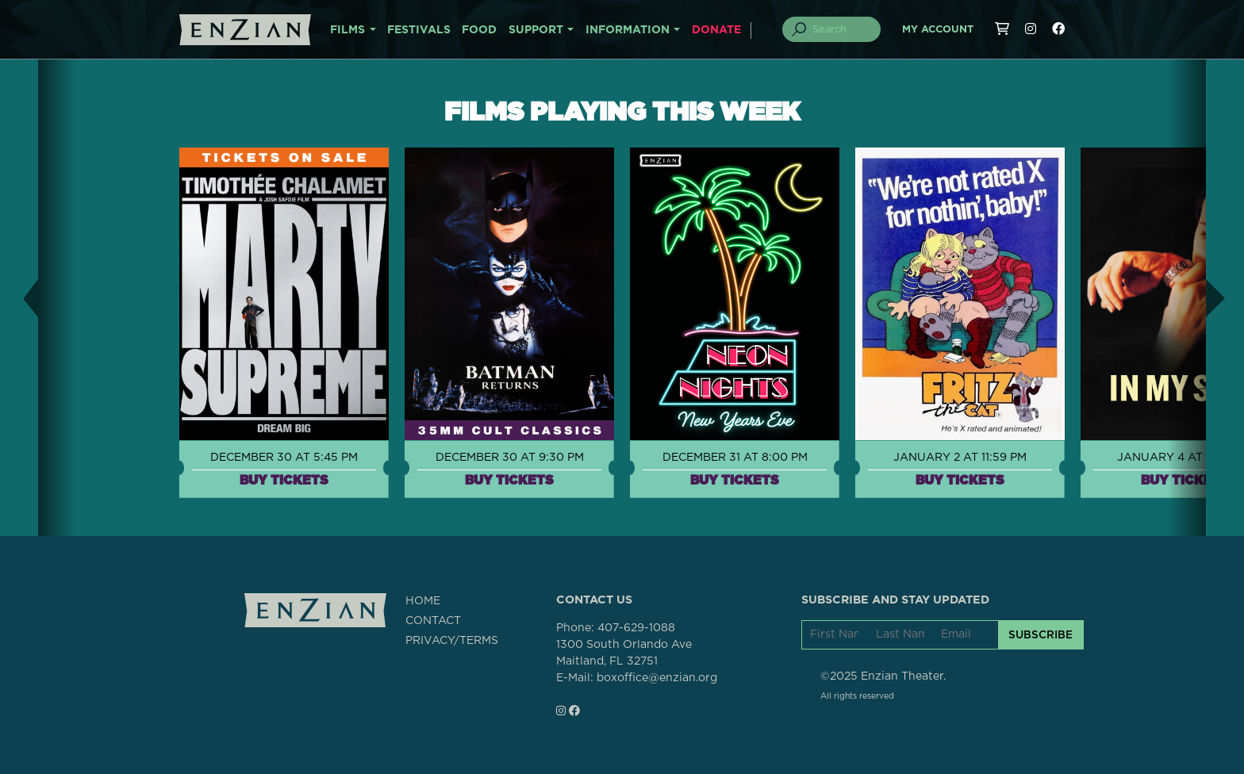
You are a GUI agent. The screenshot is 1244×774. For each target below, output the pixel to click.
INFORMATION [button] (628, 30)
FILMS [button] (347, 30)
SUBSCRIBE (1040, 634)
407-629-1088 (636, 628)
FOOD (479, 30)
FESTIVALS (419, 30)
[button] (19, 297)
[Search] (841, 29)
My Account (937, 30)
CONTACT (433, 620)
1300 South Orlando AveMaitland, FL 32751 (624, 653)
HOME (422, 601)
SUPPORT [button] (536, 30)
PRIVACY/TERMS (451, 640)
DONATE (716, 30)
